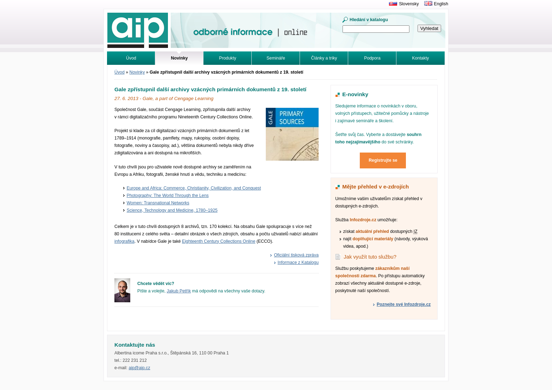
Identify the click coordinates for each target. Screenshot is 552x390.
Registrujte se (383, 160)
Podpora (372, 58)
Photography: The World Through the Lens (168, 195)
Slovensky (409, 3)
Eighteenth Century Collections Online (218, 241)
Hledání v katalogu (369, 19)
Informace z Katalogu (298, 262)
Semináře (275, 58)
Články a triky (324, 58)
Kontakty (420, 58)
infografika (124, 241)
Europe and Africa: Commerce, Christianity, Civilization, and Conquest (194, 188)
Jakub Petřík (179, 291)
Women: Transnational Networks (158, 202)
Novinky (137, 72)
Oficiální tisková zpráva (296, 255)
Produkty (227, 58)
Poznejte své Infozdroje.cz (404, 304)
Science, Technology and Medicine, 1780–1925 (172, 210)
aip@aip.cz (139, 367)
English (441, 3)
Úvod (131, 58)
